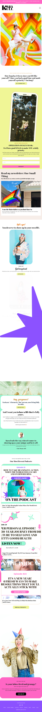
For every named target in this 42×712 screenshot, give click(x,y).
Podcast (21, 707)
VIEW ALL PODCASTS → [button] (21, 607)
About (30, 707)
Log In (37, 707)
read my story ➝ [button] (21, 407)
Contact (33, 707)
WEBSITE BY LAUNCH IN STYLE (21, 709)
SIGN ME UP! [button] (21, 166)
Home (5, 707)
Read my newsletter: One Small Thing (18, 175)
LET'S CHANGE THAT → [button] (21, 83)
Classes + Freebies (10, 707)
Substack (25, 707)
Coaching (16, 707)
